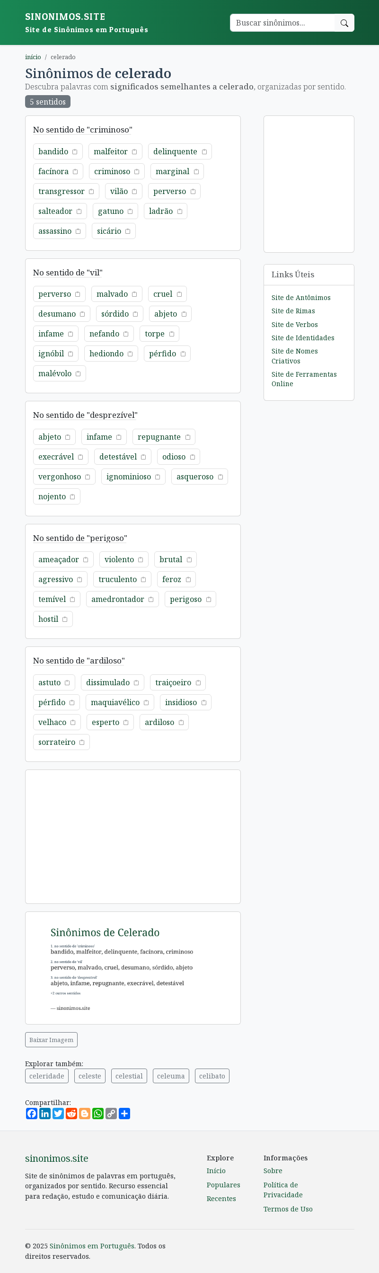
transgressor (61, 191)
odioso (173, 456)
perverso (169, 191)
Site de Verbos (295, 324)
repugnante (159, 437)
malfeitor (111, 151)
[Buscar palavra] (282, 23)
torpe (155, 333)
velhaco (52, 722)
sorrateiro (56, 742)
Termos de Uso (288, 1208)
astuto (49, 682)
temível (52, 599)
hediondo (106, 353)
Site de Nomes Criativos (295, 355)
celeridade (46, 1075)
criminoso (112, 171)
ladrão (161, 211)
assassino (54, 231)
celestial (129, 1075)
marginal (172, 171)
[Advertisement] (133, 837)
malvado (112, 294)
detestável (118, 456)
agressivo (55, 579)
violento (119, 559)
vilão (119, 191)
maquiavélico (115, 702)
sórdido (115, 314)
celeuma (171, 1075)
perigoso (186, 599)
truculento (117, 579)
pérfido (162, 353)
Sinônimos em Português (92, 1245)
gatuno (110, 211)
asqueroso (194, 476)
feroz (171, 579)
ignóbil (51, 353)
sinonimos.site (56, 1158)
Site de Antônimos (301, 297)
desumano (57, 314)
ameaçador (58, 559)
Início (216, 1170)
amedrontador (117, 599)
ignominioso (128, 476)
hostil (48, 619)
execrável (56, 456)
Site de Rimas (293, 310)
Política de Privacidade (283, 1190)
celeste (90, 1075)
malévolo (54, 373)
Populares (223, 1184)
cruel (162, 294)
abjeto (165, 314)
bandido (53, 151)
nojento (52, 496)
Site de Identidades (303, 337)
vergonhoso (59, 476)
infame (51, 333)
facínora (53, 171)
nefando (104, 333)
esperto (105, 722)
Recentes (221, 1198)
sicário (109, 231)
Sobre (273, 1170)
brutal (170, 559)
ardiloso (159, 722)
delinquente (175, 151)
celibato (212, 1075)
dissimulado (108, 682)
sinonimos (87, 22)
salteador (55, 211)
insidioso (181, 702)
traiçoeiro (173, 682)
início (33, 57)
